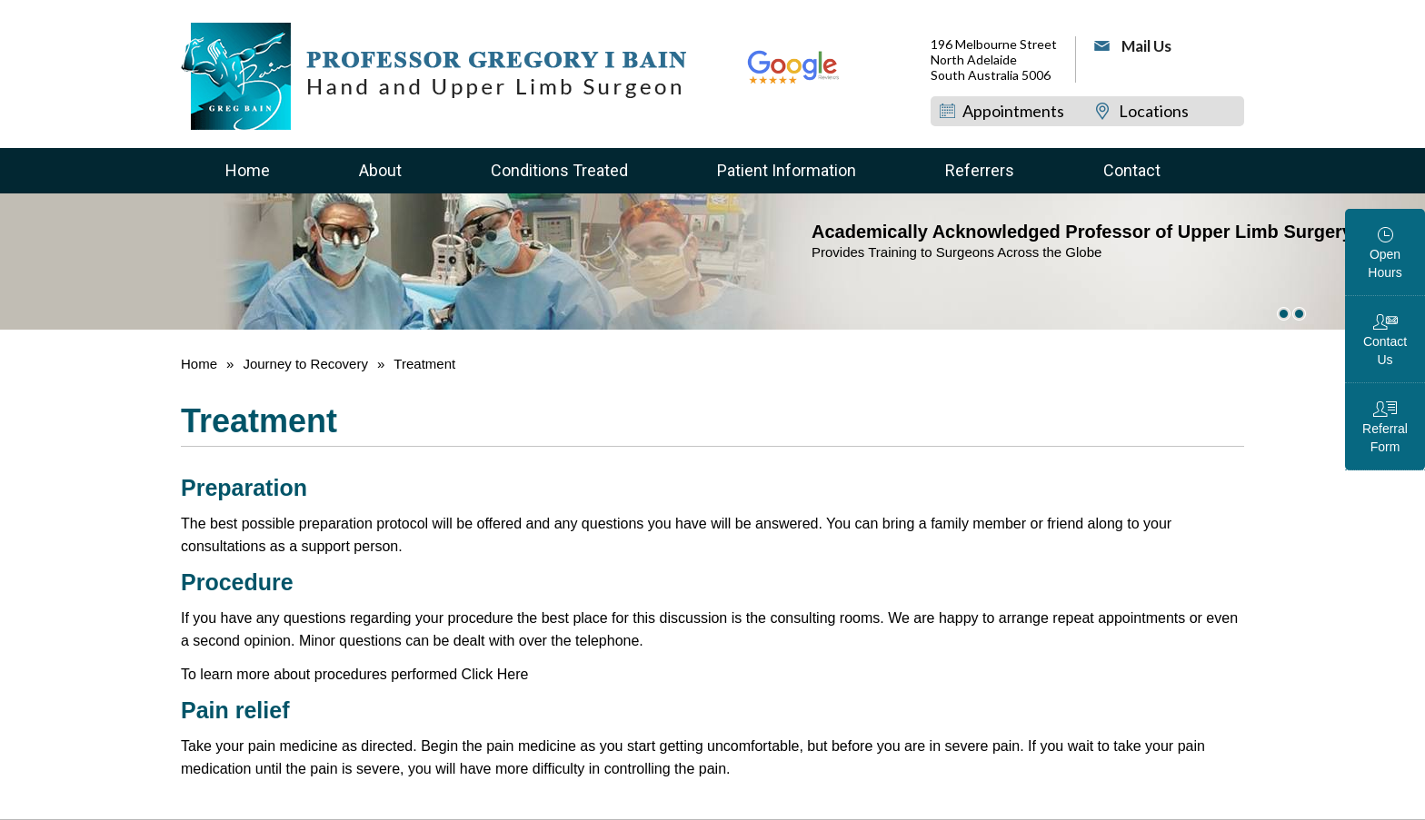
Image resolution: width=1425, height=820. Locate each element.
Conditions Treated (559, 170)
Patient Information (786, 170)
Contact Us (1385, 350)
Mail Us (1146, 45)
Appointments (1013, 111)
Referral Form (1385, 437)
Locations (1155, 111)
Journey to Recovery (305, 363)
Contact (1132, 170)
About (380, 170)
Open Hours (1384, 263)
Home (247, 170)
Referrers (979, 170)
